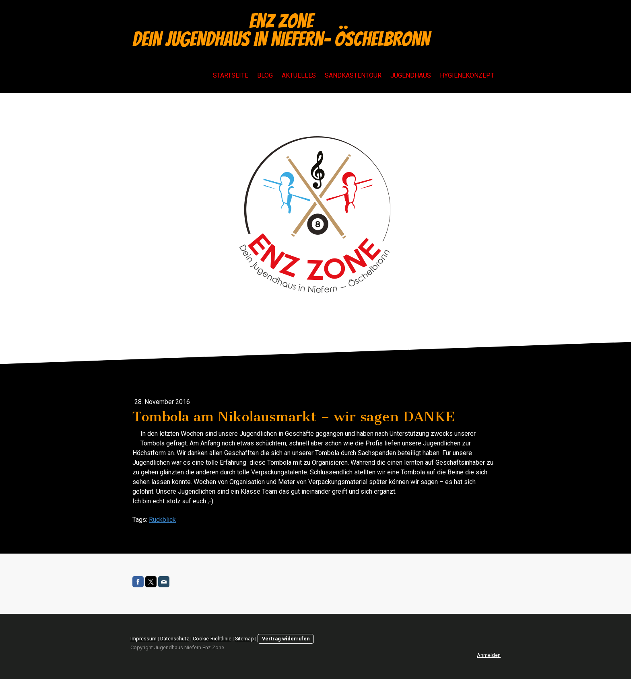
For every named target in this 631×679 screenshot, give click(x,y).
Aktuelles (299, 75)
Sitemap (244, 639)
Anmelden (489, 655)
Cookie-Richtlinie (212, 639)
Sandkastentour (353, 75)
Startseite (230, 75)
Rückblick (162, 519)
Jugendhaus (410, 75)
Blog (265, 75)
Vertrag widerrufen (285, 639)
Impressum (143, 639)
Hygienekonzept (467, 75)
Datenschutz (174, 639)
